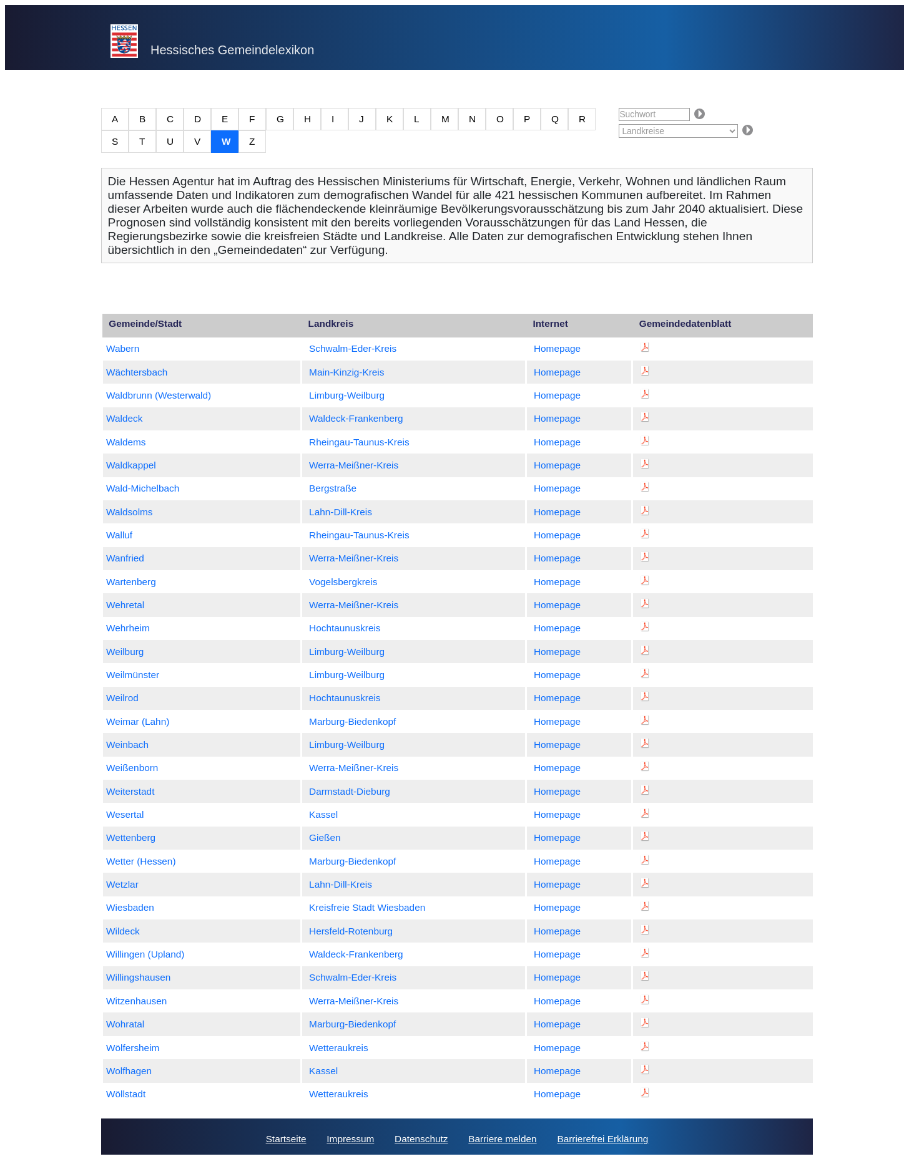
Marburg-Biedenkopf (352, 721)
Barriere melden (502, 1138)
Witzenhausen (136, 1001)
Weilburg (125, 651)
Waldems (125, 442)
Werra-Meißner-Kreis (353, 465)
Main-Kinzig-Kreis (346, 372)
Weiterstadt (130, 791)
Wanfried (125, 558)
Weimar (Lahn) (137, 721)
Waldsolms (129, 512)
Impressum (350, 1138)
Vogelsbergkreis (343, 581)
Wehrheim (128, 628)
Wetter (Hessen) (141, 861)
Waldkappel (131, 465)
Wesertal (125, 814)
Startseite (286, 1138)
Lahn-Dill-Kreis (340, 512)
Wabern (122, 348)
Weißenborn (132, 767)
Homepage (557, 348)
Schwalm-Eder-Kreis (352, 348)
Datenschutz (421, 1138)
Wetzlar (122, 884)
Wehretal (125, 604)
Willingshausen (138, 977)
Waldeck (124, 418)
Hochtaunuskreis (344, 628)
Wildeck (123, 931)
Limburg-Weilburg (347, 395)
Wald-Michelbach (142, 488)
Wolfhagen (129, 1070)
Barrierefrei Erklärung (602, 1138)
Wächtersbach (136, 372)
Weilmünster (132, 674)
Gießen (324, 837)
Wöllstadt (125, 1094)
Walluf (119, 535)
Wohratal (125, 1024)
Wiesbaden (130, 907)
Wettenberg (130, 837)
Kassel (323, 814)
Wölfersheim (132, 1047)
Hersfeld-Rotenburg (351, 931)
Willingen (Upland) (145, 954)
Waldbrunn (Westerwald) (158, 395)
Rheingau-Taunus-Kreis (359, 442)
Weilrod (122, 697)
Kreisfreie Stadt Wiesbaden (367, 907)
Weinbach (127, 744)
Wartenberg (131, 581)
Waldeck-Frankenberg (356, 418)
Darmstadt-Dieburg (349, 791)
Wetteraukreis (338, 1047)
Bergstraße (332, 488)
